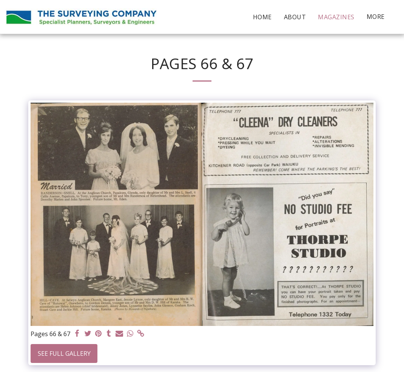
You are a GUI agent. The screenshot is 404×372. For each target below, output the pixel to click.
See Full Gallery (64, 353)
